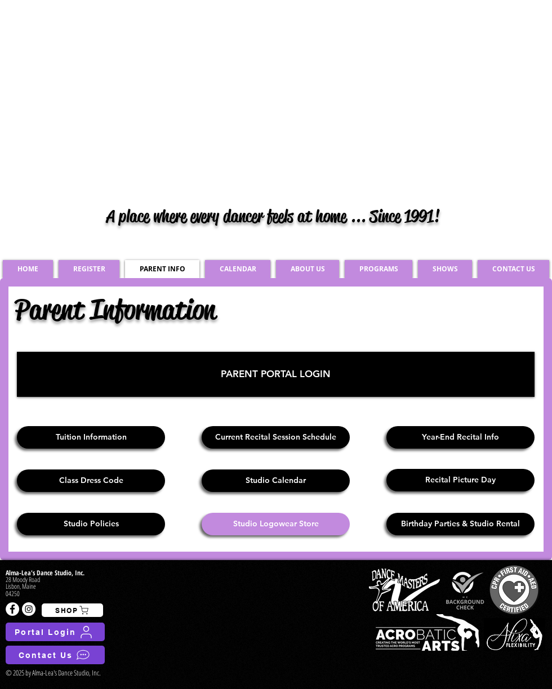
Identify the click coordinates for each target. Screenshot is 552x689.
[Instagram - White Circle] (28, 609)
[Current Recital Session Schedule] (276, 437)
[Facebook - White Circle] (12, 609)
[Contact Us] (55, 655)
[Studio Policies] (91, 524)
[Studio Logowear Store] (276, 524)
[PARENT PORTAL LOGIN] (276, 374)
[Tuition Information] (91, 437)
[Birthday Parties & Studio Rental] (460, 524)
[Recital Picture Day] (460, 480)
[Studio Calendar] (276, 480)
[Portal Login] (55, 632)
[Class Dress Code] (91, 480)
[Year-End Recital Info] (460, 437)
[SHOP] (72, 610)
